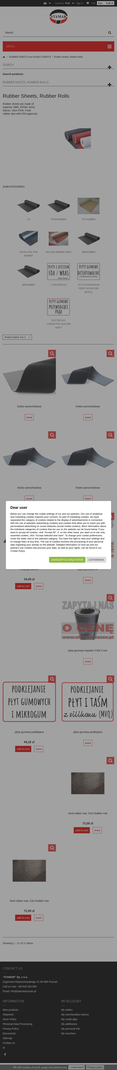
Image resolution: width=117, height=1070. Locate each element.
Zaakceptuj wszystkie (67, 559)
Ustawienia (96, 559)
